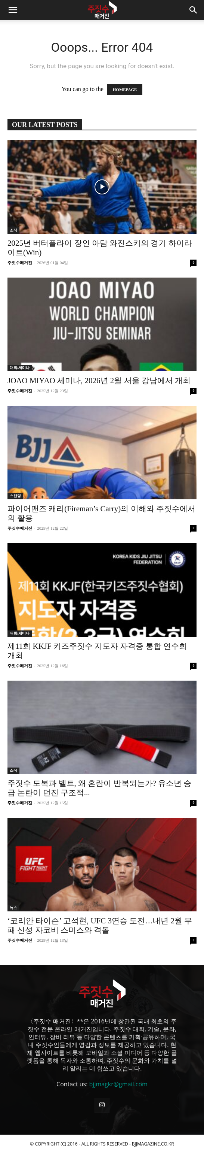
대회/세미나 (20, 368)
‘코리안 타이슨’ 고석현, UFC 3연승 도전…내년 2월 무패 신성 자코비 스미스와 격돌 (99, 925)
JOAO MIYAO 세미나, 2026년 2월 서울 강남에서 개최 (99, 380)
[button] (13, 10)
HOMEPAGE (125, 89)
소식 (13, 230)
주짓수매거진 (19, 262)
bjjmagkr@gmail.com (118, 1084)
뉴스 (13, 908)
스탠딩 (15, 496)
